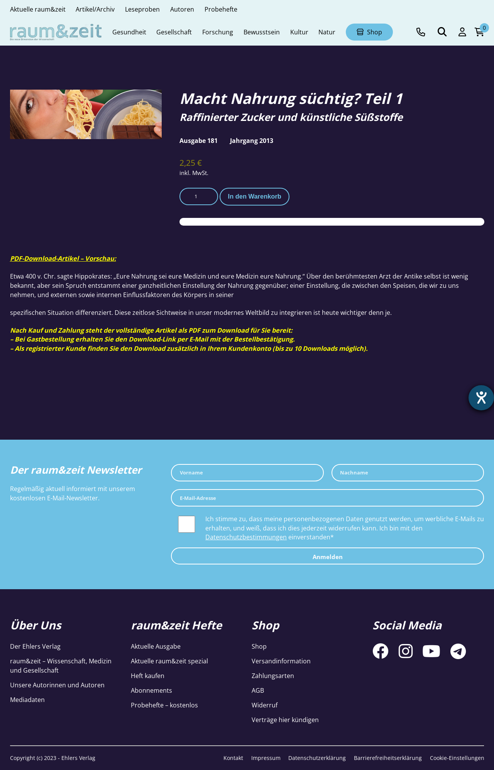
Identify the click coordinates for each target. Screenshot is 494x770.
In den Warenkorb (254, 196)
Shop (259, 646)
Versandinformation (281, 660)
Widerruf (264, 704)
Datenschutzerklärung (317, 758)
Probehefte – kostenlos (164, 704)
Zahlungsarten (273, 675)
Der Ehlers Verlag (35, 646)
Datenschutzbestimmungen (246, 536)
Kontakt (233, 758)
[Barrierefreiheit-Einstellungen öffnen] (481, 398)
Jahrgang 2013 (251, 140)
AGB (258, 690)
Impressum (266, 758)
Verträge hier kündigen (285, 719)
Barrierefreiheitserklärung (388, 758)
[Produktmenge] (198, 196)
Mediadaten (27, 699)
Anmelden (328, 557)
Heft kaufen (147, 675)
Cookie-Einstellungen (457, 758)
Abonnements (151, 690)
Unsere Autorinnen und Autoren (57, 684)
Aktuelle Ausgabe (156, 646)
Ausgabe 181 (198, 140)
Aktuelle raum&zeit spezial (169, 660)
